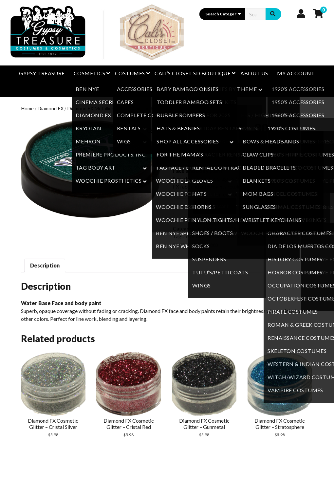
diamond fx (198, 236)
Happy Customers (166, 89)
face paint (270, 236)
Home (27, 108)
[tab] (45, 265)
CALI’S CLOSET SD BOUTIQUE (193, 73)
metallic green (202, 244)
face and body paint (235, 236)
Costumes (130, 73)
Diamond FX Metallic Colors (97, 108)
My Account (296, 73)
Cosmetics (89, 73)
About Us (254, 73)
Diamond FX (50, 108)
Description (45, 265)
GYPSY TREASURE (42, 73)
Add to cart (215, 206)
